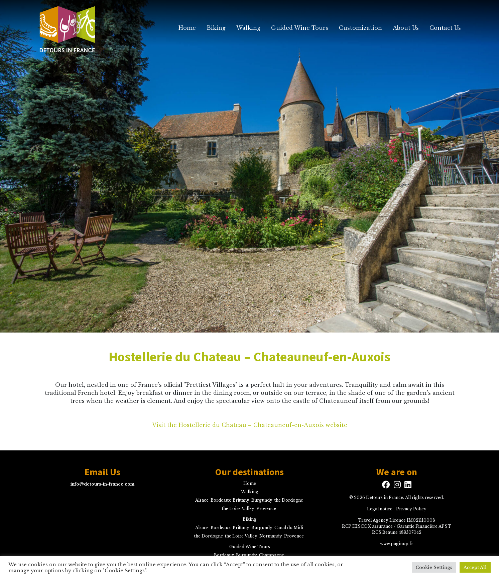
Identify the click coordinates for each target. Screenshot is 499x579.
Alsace (202, 500)
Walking (248, 27)
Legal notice (379, 508)
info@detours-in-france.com (102, 484)
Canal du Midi (288, 527)
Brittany (241, 500)
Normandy (270, 535)
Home (187, 27)
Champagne (271, 555)
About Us (406, 27)
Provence (266, 508)
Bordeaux (221, 500)
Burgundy (261, 500)
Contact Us (445, 27)
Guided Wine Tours (299, 27)
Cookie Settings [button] (434, 567)
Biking (216, 27)
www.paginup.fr (396, 543)
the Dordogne (288, 500)
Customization (360, 27)
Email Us (102, 472)
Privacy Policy (411, 508)
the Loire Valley (238, 508)
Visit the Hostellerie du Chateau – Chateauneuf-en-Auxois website (249, 425)
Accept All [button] (475, 567)
